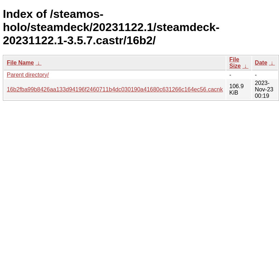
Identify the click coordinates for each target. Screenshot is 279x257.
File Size (235, 62)
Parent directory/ (28, 75)
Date (261, 63)
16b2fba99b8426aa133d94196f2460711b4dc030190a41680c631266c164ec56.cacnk (115, 89)
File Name (20, 63)
